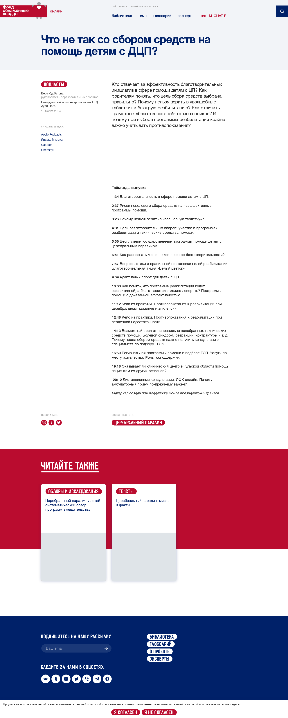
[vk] (44, 422)
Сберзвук (47, 150)
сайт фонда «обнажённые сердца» (134, 7)
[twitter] (59, 422)
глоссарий (162, 16)
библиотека (122, 16)
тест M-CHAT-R (213, 16)
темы (142, 16)
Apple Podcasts (51, 134)
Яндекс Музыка (52, 139)
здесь (236, 704)
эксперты (186, 16)
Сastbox (46, 145)
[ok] (52, 422)
